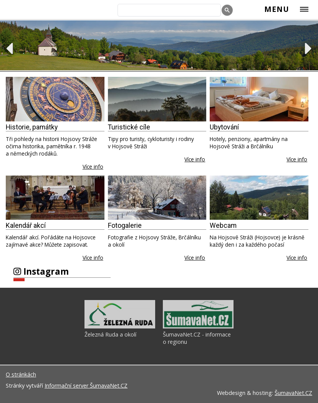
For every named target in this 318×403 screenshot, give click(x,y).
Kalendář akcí (26, 225)
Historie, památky (32, 127)
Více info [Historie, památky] (93, 166)
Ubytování (224, 127)
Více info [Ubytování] (297, 159)
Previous (9, 48)
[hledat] (168, 10)
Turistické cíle (129, 127)
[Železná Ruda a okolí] (119, 326)
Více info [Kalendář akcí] (93, 257)
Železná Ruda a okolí (110, 334)
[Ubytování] (259, 99)
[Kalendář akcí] (55, 198)
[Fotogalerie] (157, 198)
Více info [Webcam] (297, 257)
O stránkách (21, 374)
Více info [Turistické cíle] (194, 159)
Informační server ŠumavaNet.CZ (86, 385)
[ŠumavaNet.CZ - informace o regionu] (198, 326)
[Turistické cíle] (157, 99)
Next (308, 48)
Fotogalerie (125, 225)
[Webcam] (259, 198)
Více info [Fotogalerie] (194, 257)
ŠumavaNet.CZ (293, 392)
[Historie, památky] (55, 99)
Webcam (223, 225)
